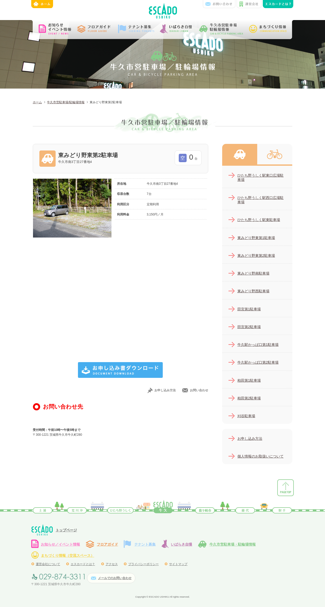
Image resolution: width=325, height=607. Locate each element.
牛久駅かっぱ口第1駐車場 (258, 345)
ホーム (42, 4)
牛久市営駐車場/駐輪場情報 (65, 102)
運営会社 (249, 4)
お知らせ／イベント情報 (60, 544)
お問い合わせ (219, 4)
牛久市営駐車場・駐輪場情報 (232, 544)
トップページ (66, 530)
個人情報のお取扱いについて (260, 456)
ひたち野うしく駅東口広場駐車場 (260, 177)
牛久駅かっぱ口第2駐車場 (258, 362)
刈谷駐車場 (246, 416)
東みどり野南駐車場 (253, 273)
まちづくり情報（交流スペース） (67, 555)
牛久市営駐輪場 (274, 154)
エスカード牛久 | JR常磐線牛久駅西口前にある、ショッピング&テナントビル (162, 10)
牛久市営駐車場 (239, 154)
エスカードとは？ (83, 564)
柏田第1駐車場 (249, 380)
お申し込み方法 (165, 390)
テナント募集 (145, 544)
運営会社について (48, 564)
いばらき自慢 (181, 544)
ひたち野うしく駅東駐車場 (258, 220)
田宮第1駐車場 (249, 309)
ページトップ (285, 487)
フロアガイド (107, 544)
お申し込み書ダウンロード (120, 370)
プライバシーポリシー (143, 564)
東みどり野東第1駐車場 (256, 238)
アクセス (112, 564)
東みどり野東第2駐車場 (256, 256)
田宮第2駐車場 (249, 327)
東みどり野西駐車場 (253, 291)
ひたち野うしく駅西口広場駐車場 (260, 200)
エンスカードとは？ (278, 4)
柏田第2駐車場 (249, 398)
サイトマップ (178, 564)
